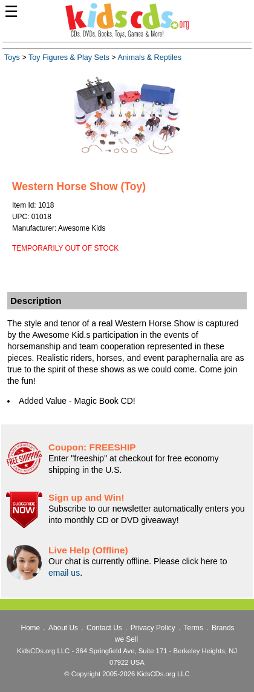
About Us (63, 628)
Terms (193, 628)
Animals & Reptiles (149, 57)
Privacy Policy (153, 628)
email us (64, 573)
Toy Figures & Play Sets (68, 57)
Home (30, 628)
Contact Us (104, 628)
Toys (12, 57)
